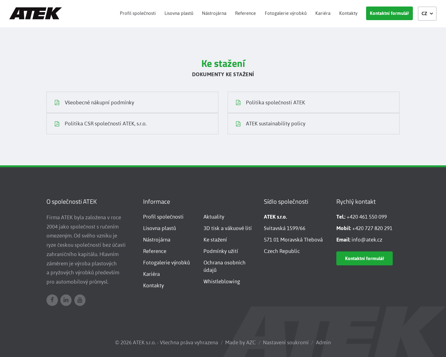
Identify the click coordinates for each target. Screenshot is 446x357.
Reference (245, 13)
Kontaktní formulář (389, 13)
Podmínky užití (220, 251)
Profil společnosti (138, 13)
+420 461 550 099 (367, 217)
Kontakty (348, 13)
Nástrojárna (214, 13)
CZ (427, 13)
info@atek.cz (367, 240)
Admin (323, 342)
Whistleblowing (221, 281)
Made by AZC (240, 342)
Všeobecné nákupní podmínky (94, 103)
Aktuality (213, 217)
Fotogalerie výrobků (286, 13)
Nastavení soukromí (286, 342)
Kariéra (322, 13)
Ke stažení (215, 240)
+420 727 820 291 (372, 228)
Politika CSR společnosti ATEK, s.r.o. (100, 124)
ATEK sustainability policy (270, 124)
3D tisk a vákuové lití (227, 228)
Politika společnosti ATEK (270, 103)
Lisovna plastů (178, 13)
